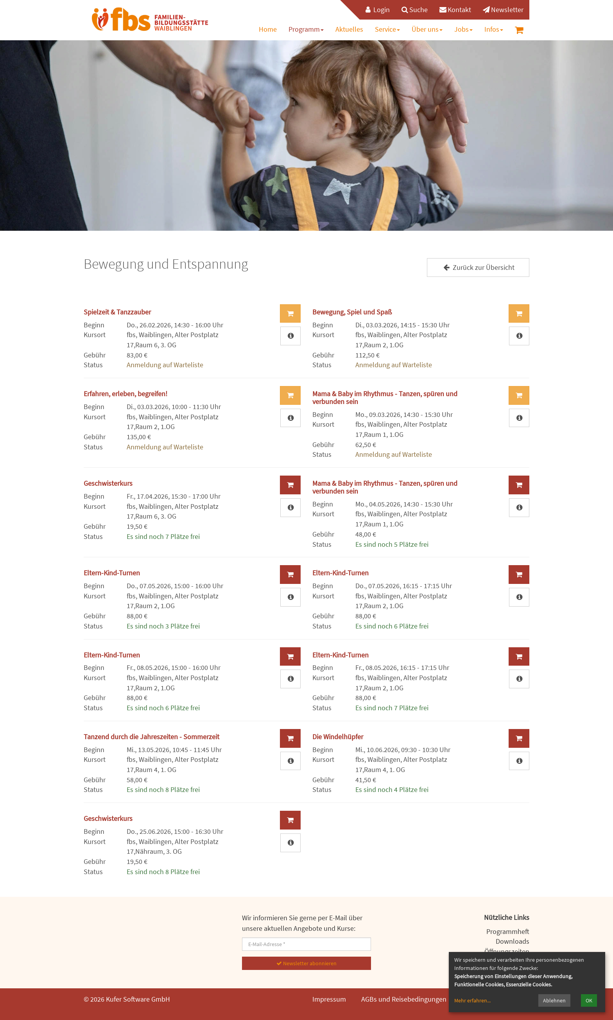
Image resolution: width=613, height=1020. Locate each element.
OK (589, 1000)
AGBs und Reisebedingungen (403, 999)
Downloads (512, 941)
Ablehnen (554, 1000)
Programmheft (507, 931)
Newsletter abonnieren (306, 963)
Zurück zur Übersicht (477, 267)
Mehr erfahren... (472, 1000)
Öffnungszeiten (506, 951)
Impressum (329, 999)
